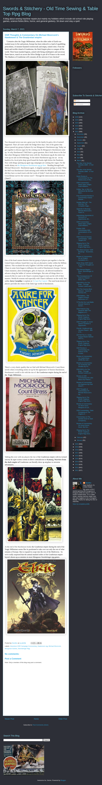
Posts (77, 101)
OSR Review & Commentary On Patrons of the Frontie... (82, 350)
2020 (77, 444)
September (81, 143)
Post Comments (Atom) (40, 725)
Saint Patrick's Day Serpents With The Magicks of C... (83, 310)
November (80, 137)
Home (36, 719)
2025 (77, 120)
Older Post (62, 719)
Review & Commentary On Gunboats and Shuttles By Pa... (84, 364)
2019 (77, 447)
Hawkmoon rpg (43, 646)
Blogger (63, 780)
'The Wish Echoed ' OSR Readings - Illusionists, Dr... (84, 251)
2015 (77, 458)
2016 (77, 456)
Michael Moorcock (55, 646)
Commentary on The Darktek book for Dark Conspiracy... (84, 418)
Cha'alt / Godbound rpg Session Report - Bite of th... (84, 330)
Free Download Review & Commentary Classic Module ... (85, 197)
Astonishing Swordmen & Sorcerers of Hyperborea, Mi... (84, 217)
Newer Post (9, 719)
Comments (78, 104)
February (80, 437)
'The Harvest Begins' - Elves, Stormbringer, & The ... (84, 271)
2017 (77, 453)
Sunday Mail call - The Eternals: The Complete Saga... (83, 204)
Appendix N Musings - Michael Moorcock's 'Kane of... (83, 210)
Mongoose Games (11, 648)
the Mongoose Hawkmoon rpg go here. (32, 165)
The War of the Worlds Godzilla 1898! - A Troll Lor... (84, 165)
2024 (77, 123)
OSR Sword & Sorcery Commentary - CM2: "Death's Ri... (84, 238)
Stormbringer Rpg (24, 648)
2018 (77, 450)
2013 (77, 464)
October (80, 140)
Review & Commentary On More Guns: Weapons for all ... (84, 405)
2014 (77, 461)
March (79, 160)
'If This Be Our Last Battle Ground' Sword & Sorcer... (85, 304)
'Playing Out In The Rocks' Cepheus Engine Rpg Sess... (83, 245)
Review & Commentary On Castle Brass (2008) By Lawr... (84, 358)
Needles (88, 483)
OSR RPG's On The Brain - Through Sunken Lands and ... (84, 284)
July (78, 149)
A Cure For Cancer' (40, 281)
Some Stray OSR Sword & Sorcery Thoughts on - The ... (85, 264)
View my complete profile (81, 504)
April (78, 157)
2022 (77, 129)
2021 (77, 131)
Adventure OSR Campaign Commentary (23, 646)
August (79, 146)
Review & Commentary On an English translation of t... (84, 258)
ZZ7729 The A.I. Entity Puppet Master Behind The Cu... (84, 336)
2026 (77, 117)
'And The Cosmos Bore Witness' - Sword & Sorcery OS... (84, 291)
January (80, 440)
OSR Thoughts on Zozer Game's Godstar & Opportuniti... (84, 323)
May (78, 155)
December (80, 134)
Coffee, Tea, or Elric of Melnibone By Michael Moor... (84, 191)
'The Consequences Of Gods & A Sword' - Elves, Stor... (84, 277)
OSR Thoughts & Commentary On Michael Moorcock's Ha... (83, 391)
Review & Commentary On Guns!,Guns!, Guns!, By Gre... (84, 425)
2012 (77, 467)
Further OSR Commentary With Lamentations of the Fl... (83, 231)
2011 (77, 470)
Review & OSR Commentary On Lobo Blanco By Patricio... (84, 377)
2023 (77, 126)
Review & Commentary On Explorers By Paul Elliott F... (84, 384)
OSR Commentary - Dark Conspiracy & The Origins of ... (84, 412)
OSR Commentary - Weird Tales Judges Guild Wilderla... (83, 184)
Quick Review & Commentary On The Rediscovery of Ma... (84, 178)
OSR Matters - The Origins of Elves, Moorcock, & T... (82, 297)
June (79, 152)
